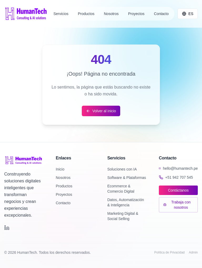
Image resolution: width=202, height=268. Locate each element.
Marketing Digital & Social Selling (122, 216)
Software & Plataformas (126, 178)
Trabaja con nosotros (176, 204)
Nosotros (63, 178)
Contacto (63, 203)
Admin (193, 252)
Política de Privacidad (169, 252)
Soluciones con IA (122, 169)
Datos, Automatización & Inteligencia (125, 202)
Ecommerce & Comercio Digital (120, 188)
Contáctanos (178, 190)
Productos (64, 186)
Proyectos (64, 194)
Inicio (60, 169)
